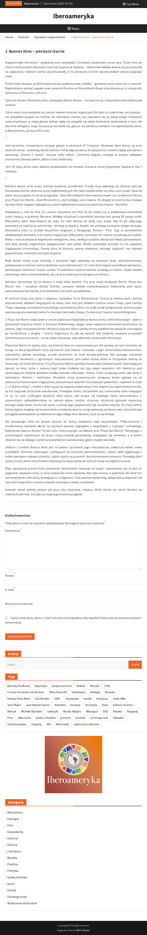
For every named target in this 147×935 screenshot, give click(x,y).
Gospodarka (15, 832)
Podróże (12, 864)
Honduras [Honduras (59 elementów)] (102, 698)
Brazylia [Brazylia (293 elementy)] (94, 686)
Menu (73, 28)
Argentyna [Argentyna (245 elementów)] (41, 686)
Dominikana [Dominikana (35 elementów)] (78, 692)
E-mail (9, 589)
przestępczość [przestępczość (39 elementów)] (99, 718)
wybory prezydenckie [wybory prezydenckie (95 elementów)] (86, 724)
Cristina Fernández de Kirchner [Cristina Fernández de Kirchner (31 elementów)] (25, 692)
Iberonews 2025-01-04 (57, 3)
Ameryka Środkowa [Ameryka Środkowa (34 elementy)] (18, 686)
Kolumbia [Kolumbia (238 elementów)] (60, 705)
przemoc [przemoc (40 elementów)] (81, 718)
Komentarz (12, 530)
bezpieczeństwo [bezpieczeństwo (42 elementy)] (62, 686)
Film (10, 825)
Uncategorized (17, 897)
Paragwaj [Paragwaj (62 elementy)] (132, 711)
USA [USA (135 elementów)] (48, 724)
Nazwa (9, 575)
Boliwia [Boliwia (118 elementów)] (81, 686)
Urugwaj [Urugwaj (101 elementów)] (36, 724)
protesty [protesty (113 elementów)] (65, 718)
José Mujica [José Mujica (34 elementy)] (14, 705)
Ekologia (13, 819)
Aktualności (15, 812)
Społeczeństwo (17, 877)
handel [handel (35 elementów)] (87, 698)
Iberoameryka (73, 16)
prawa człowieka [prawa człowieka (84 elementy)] (46, 718)
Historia (12, 838)
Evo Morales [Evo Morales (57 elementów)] (42, 698)
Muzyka (12, 858)
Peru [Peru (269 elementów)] (10, 718)
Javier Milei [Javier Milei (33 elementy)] (119, 698)
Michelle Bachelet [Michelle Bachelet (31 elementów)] (31, 711)
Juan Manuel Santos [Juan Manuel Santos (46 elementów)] (38, 705)
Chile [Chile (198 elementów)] (107, 686)
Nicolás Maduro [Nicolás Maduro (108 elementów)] (72, 711)
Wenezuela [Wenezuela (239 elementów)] (62, 724)
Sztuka (11, 890)
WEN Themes (82, 930)
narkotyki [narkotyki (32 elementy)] (52, 711)
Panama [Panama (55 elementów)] (117, 711)
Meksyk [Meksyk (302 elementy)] (11, 711)
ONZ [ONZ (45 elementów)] (105, 711)
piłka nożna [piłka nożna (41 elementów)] (24, 718)
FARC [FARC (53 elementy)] (57, 698)
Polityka (12, 871)
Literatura (14, 851)
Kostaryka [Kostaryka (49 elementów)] (91, 705)
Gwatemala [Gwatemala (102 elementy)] (72, 698)
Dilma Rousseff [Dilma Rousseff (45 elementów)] (58, 692)
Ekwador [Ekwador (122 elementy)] (110, 692)
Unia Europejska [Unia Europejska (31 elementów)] (16, 724)
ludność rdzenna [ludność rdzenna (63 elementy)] (122, 705)
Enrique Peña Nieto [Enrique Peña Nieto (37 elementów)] (18, 698)
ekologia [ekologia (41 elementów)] (95, 692)
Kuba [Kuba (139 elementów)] (105, 705)
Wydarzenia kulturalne (22, 903)
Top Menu (131, 4)
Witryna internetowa (19, 604)
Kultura (12, 845)
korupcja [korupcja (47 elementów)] (75, 705)
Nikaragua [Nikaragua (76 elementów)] (92, 711)
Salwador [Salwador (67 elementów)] (118, 718)
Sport (11, 884)
